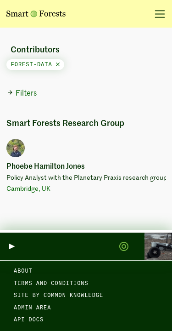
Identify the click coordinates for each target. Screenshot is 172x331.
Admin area (32, 308)
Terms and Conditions (51, 283)
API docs (29, 320)
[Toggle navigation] (156, 14)
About (23, 271)
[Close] (58, 65)
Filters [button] (22, 93)
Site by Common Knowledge (58, 295)
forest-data (35, 65)
